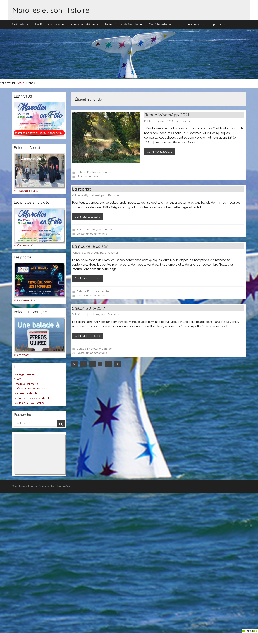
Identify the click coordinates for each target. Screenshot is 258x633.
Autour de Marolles (191, 24)
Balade (81, 172)
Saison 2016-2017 (88, 308)
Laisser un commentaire (92, 233)
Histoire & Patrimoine (26, 383)
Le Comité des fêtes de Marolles (33, 398)
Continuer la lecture (159, 151)
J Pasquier (185, 121)
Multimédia (20, 24)
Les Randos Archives (49, 24)
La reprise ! (82, 189)
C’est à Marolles (160, 24)
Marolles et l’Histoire (84, 24)
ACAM (17, 379)
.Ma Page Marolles (24, 374)
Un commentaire (87, 176)
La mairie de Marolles (26, 393)
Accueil (21, 83)
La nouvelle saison (90, 246)
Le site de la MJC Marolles (29, 402)
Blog (90, 291)
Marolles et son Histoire (50, 10)
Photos (91, 172)
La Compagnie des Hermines (31, 388)
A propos (218, 24)
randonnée (104, 172)
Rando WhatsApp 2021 (166, 114)
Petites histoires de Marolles (123, 24)
